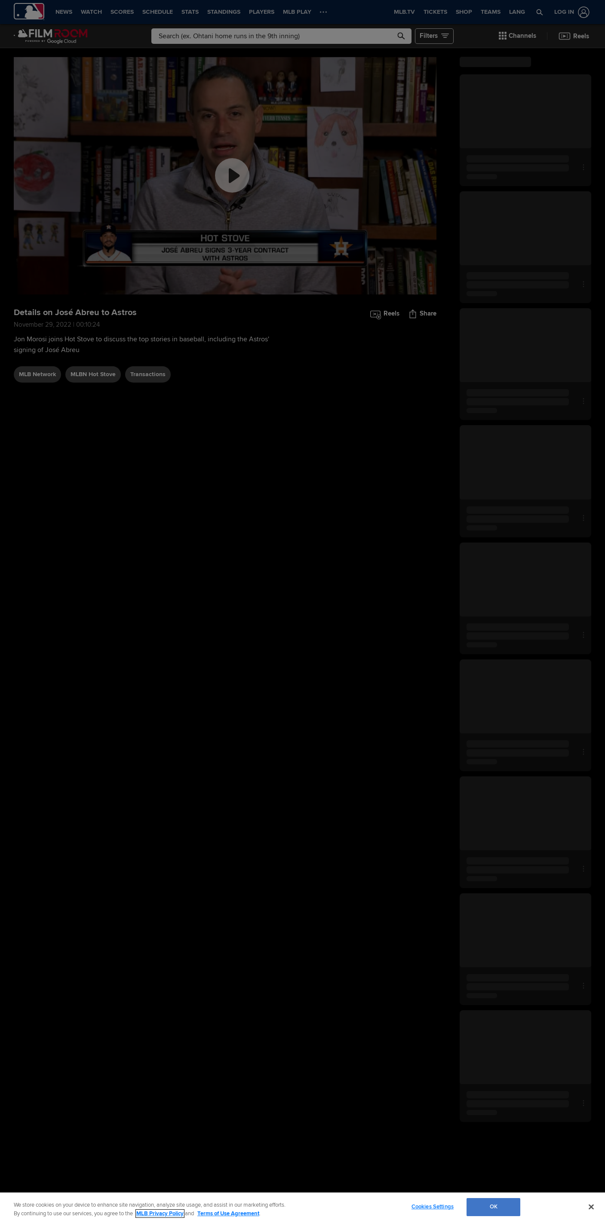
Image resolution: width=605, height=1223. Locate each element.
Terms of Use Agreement (228, 1213)
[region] (302, 1207)
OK (494, 1206)
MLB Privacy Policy (160, 1213)
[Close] (591, 1206)
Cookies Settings (433, 1206)
